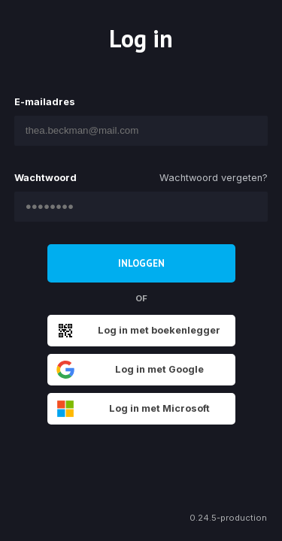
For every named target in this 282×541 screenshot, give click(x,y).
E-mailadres (44, 101)
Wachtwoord (45, 177)
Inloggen (141, 263)
